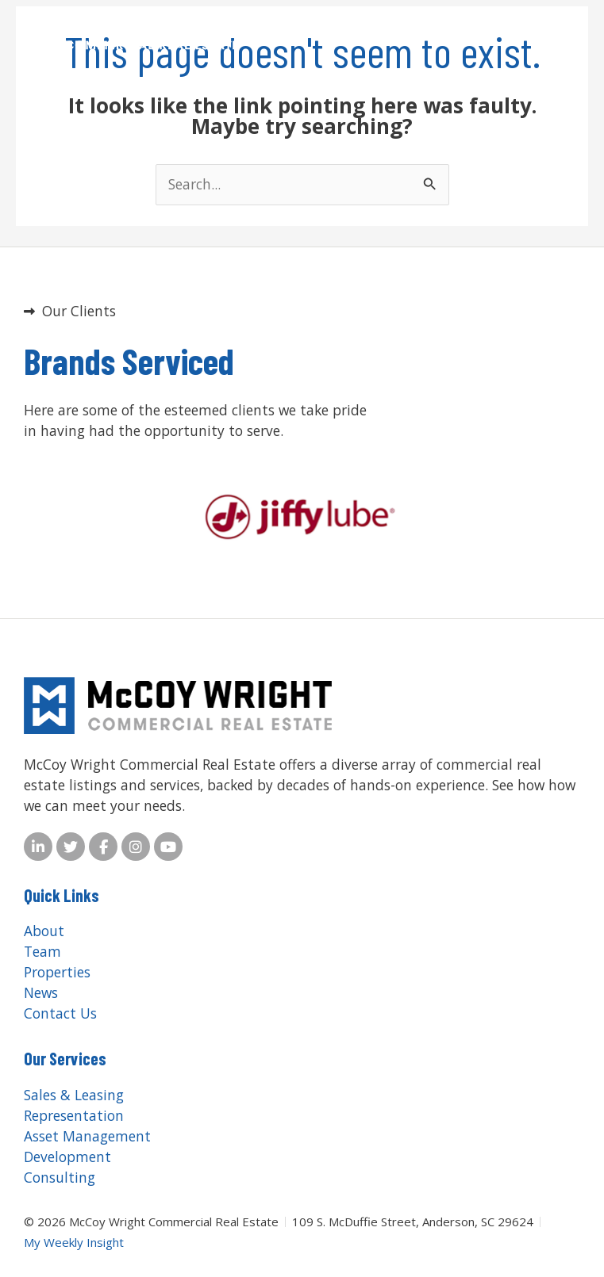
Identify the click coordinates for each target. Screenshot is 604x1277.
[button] (537, 32)
